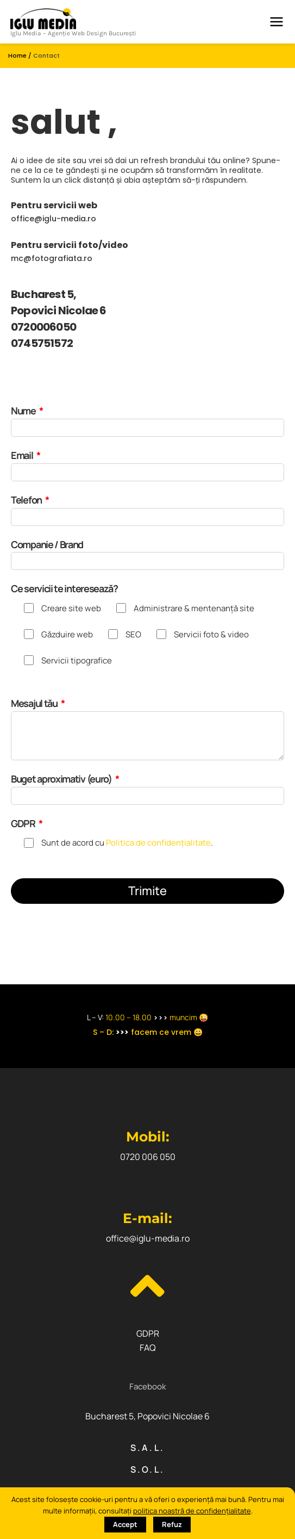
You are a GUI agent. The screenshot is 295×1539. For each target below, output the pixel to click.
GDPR (24, 823)
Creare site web (71, 608)
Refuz (172, 1524)
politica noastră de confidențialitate (192, 1511)
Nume (24, 410)
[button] (147, 1386)
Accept (125, 1524)
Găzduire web (67, 634)
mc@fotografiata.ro (51, 258)
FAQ (148, 1348)
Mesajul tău (35, 703)
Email (22, 455)
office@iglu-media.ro (53, 218)
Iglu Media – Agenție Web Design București (73, 33)
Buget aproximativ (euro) (62, 778)
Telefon (27, 499)
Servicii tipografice (76, 660)
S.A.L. (147, 1448)
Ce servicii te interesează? (64, 588)
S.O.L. (147, 1469)
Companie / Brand (47, 544)
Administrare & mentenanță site (194, 608)
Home (17, 56)
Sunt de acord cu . (127, 842)
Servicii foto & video (211, 634)
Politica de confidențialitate (158, 842)
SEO (133, 634)
